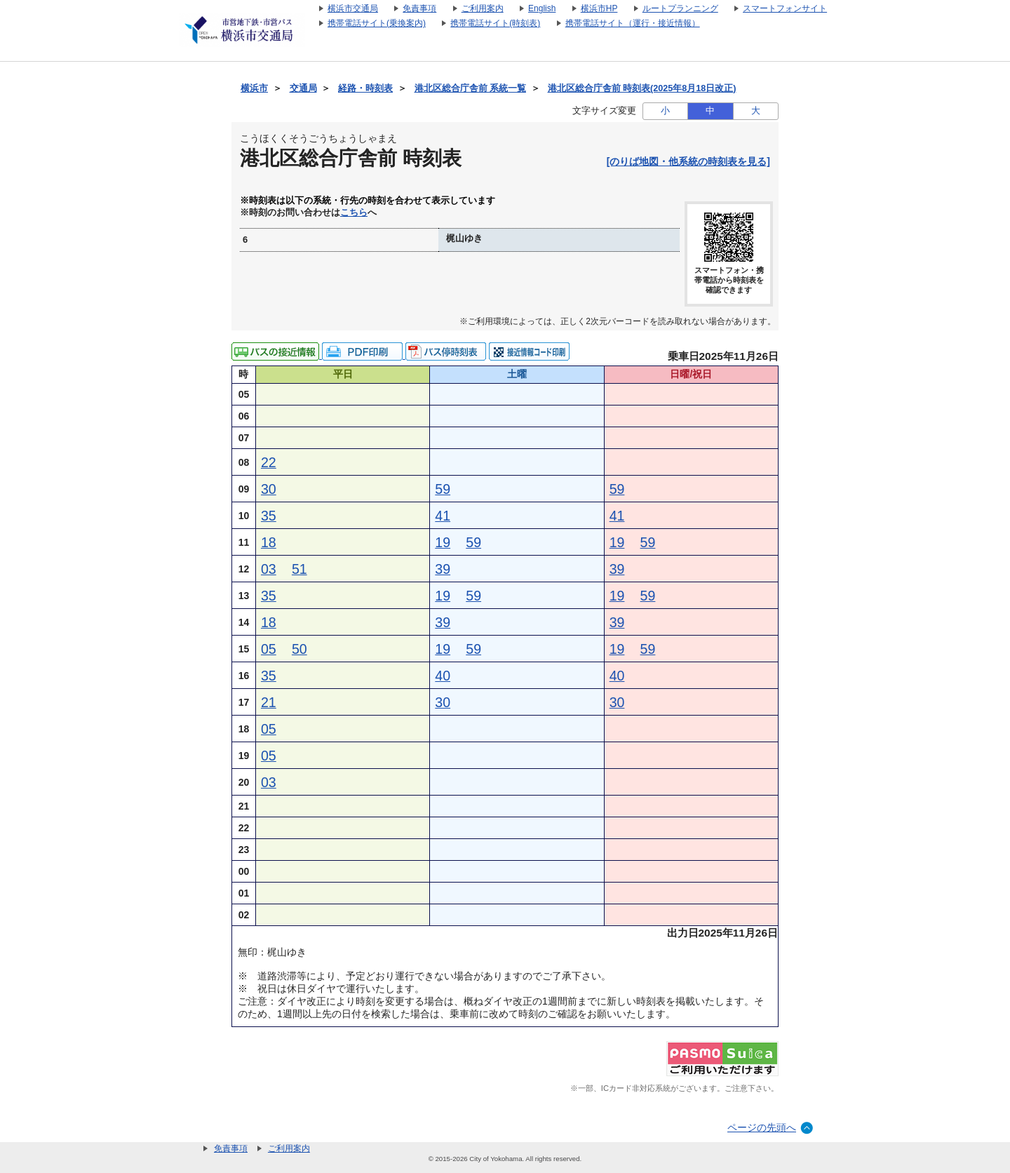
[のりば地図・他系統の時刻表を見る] (688, 161)
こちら (354, 212)
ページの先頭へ (761, 1127)
